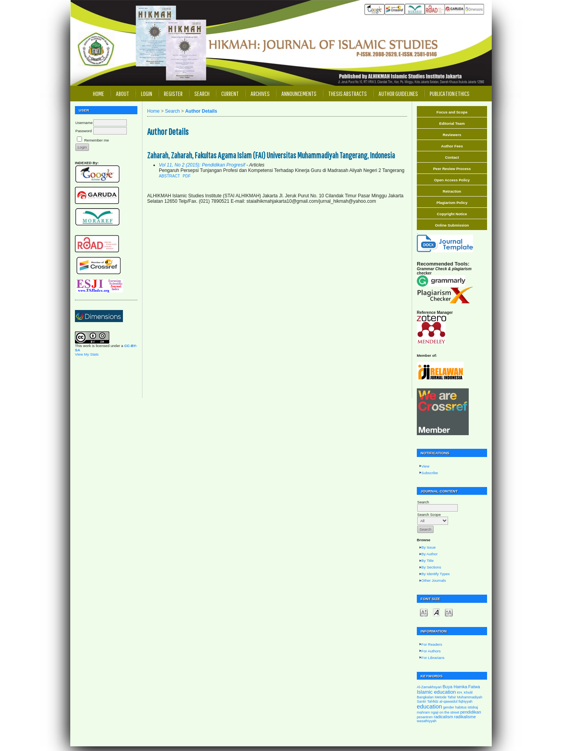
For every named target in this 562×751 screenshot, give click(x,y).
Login (146, 93)
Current (230, 93)
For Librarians (433, 657)
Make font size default (436, 612)
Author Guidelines (398, 93)
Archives (260, 93)
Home (98, 93)
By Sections (431, 567)
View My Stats (87, 354)
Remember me (96, 140)
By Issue (429, 547)
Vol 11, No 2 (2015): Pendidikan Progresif (202, 165)
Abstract (169, 176)
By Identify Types (436, 574)
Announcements (299, 93)
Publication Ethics (450, 93)
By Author (430, 554)
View (426, 466)
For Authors (431, 651)
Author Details (201, 111)
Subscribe (430, 473)
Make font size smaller (424, 612)
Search (202, 93)
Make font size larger (449, 612)
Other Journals (434, 580)
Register (173, 93)
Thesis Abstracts (347, 93)
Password (83, 131)
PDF (186, 176)
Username (83, 122)
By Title (428, 560)
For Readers (432, 644)
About (122, 93)
